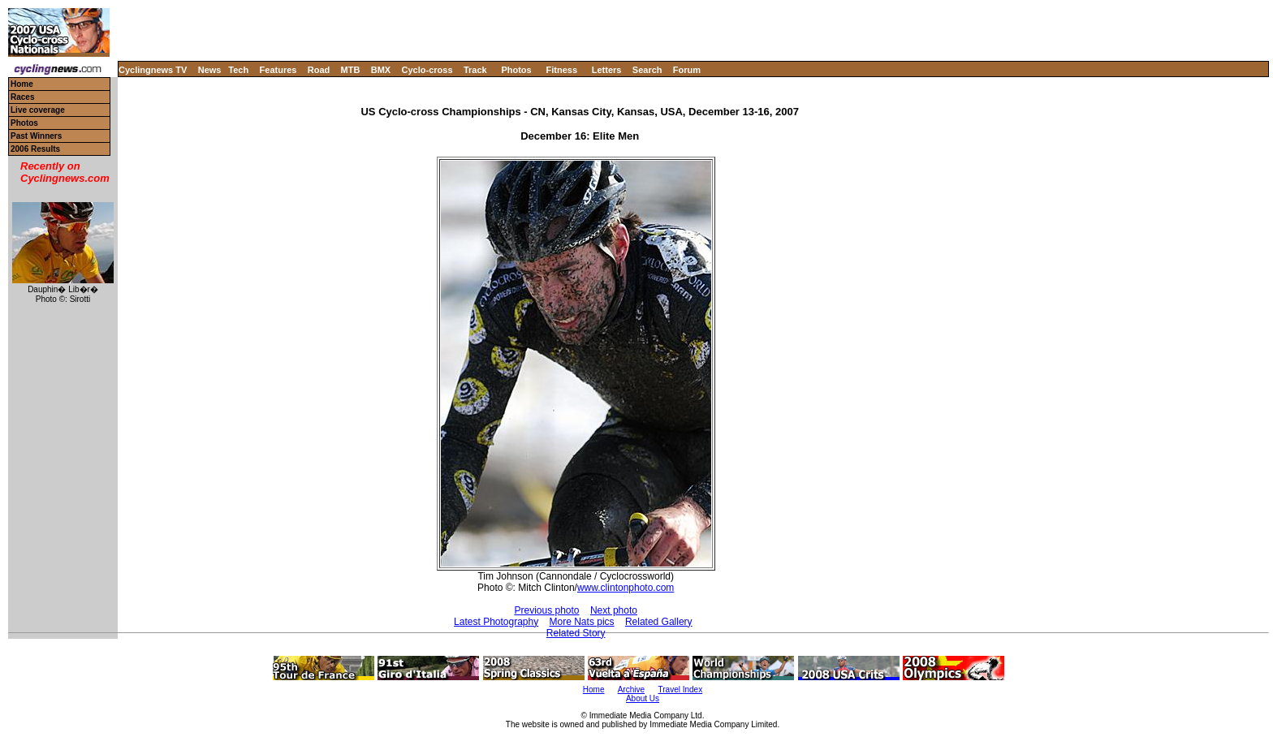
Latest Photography (496, 621)
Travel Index (680, 689)
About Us (642, 698)
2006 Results (35, 148)
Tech (238, 70)
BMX (381, 70)
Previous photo (546, 610)
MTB (350, 70)
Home (22, 84)
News (210, 70)
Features (278, 70)
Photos (516, 70)
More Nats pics (582, 621)
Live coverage (38, 110)
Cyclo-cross (427, 70)
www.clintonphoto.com (625, 587)
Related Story (576, 633)
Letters (607, 70)
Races (22, 97)
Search (647, 70)
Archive (631, 689)
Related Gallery (659, 621)
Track (475, 70)
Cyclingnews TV (153, 70)
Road (319, 70)
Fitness (561, 70)
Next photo (613, 610)
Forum (687, 70)
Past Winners (36, 135)
